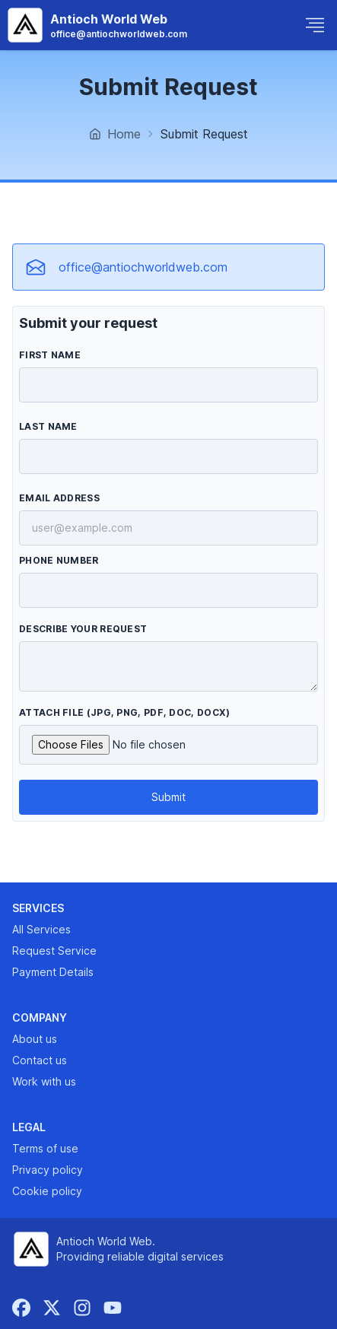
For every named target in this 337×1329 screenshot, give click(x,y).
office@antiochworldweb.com (143, 267)
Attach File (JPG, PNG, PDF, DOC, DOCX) (124, 712)
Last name (48, 426)
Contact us (39, 1060)
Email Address (59, 498)
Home (115, 133)
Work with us (44, 1081)
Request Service (54, 950)
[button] (315, 25)
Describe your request (83, 628)
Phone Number (59, 560)
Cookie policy (47, 1190)
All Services (41, 929)
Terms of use (45, 1148)
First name (50, 355)
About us (34, 1038)
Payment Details (53, 971)
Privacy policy (47, 1169)
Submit (168, 796)
